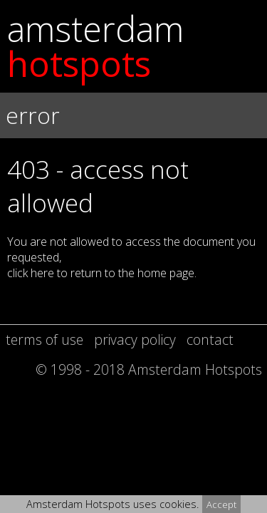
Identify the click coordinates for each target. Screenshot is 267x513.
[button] (133, 200)
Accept (221, 504)
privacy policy (135, 339)
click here (30, 273)
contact (210, 339)
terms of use (44, 339)
